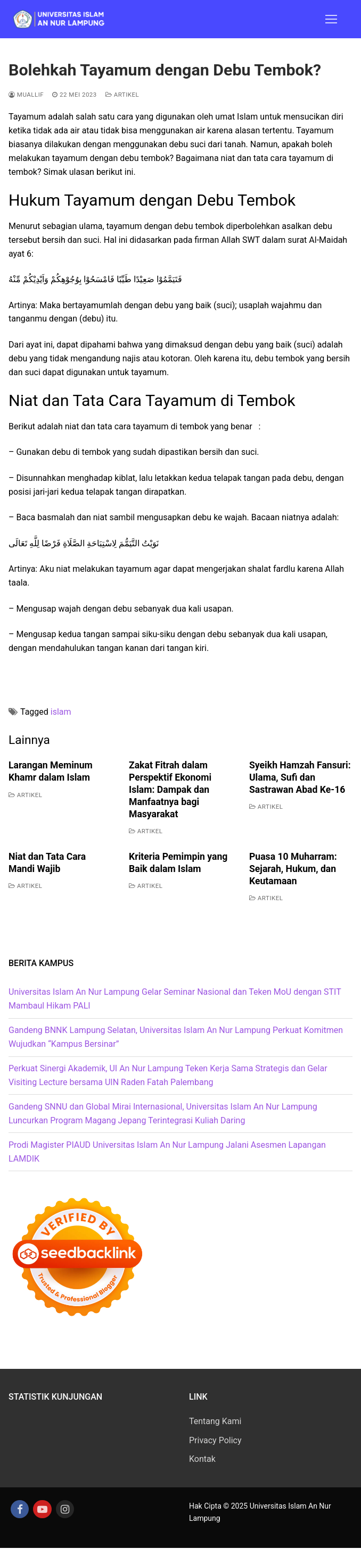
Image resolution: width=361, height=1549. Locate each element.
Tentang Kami (215, 1421)
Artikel (122, 94)
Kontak (202, 1459)
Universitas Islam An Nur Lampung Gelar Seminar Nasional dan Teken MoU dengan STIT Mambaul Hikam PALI (175, 999)
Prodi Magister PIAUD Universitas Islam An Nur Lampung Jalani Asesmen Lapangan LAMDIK (167, 1152)
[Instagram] (67, 1509)
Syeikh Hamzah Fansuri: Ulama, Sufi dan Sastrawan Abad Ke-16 (300, 777)
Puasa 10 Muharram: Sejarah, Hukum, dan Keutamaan (293, 868)
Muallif (26, 94)
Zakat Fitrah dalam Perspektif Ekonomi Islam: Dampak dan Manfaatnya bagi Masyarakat (170, 789)
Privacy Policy (215, 1440)
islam (61, 712)
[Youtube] (43, 1509)
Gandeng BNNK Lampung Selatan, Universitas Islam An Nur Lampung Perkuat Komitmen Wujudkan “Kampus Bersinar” (176, 1037)
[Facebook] (20, 1509)
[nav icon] (331, 19)
